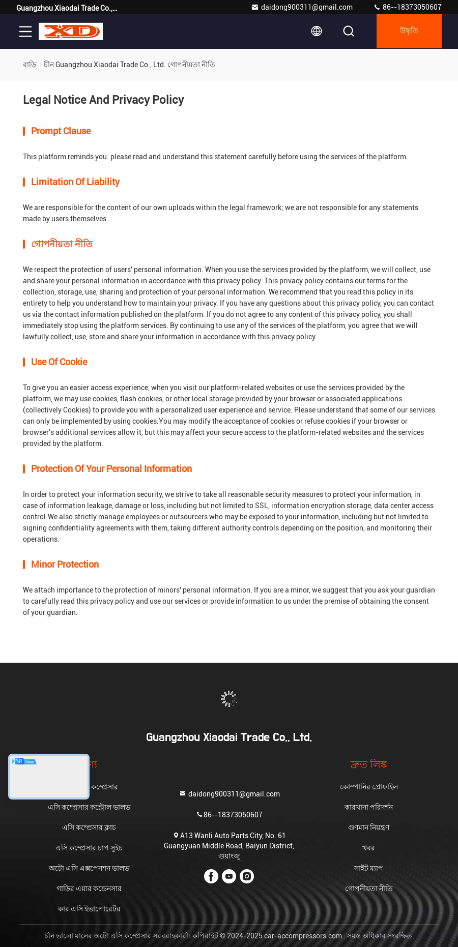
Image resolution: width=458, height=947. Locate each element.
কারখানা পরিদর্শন (369, 807)
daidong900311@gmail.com (302, 7)
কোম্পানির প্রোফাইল (369, 787)
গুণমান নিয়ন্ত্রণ (368, 827)
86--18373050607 (407, 7)
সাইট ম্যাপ (368, 868)
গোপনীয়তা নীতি (369, 888)
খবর (368, 848)
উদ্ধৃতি (408, 31)
